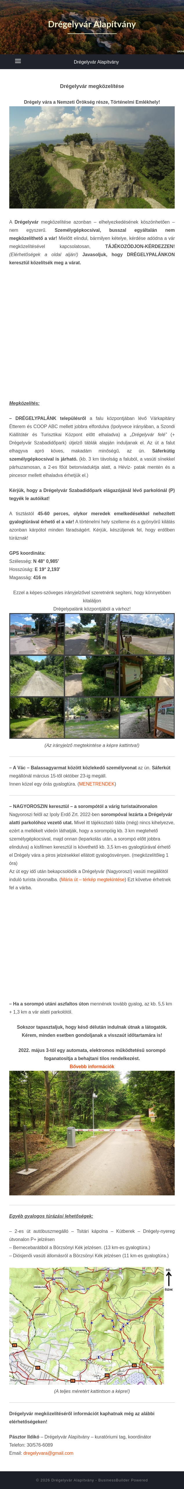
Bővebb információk (92, 1066)
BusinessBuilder (114, 1480)
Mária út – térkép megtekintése (93, 879)
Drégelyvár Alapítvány (96, 62)
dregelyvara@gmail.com (48, 1453)
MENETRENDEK (97, 784)
